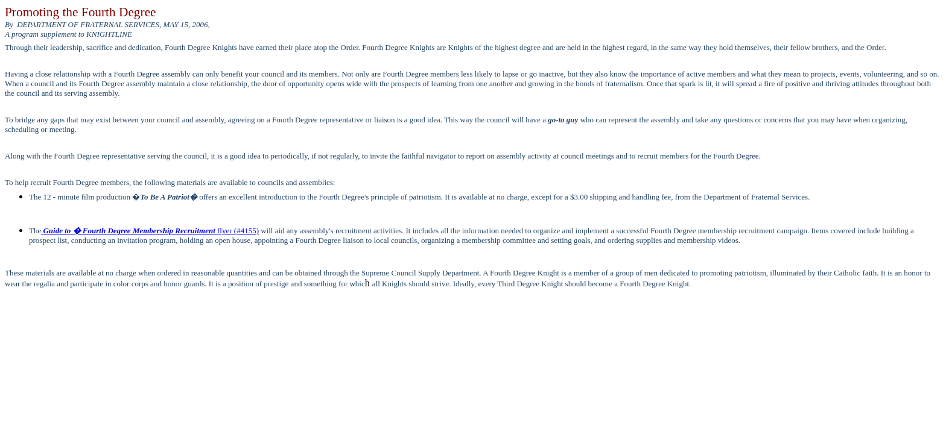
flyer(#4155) (150, 230)
